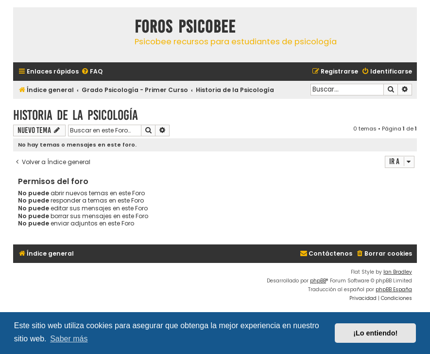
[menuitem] (92, 71)
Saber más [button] (68, 339)
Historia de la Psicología (75, 115)
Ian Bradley (397, 272)
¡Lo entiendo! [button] (375, 333)
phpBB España (394, 289)
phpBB (318, 280)
